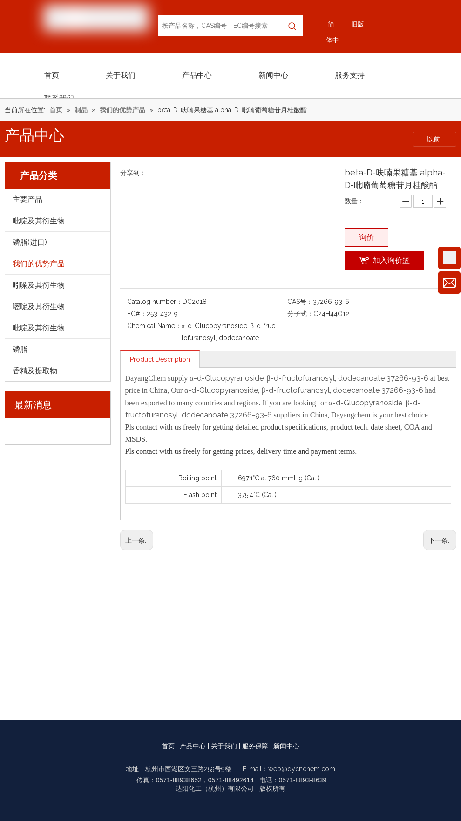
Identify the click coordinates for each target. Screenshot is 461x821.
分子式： (300, 313)
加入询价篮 (391, 260)
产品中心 (193, 746)
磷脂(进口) (30, 242)
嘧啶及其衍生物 (39, 306)
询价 (366, 237)
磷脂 (20, 349)
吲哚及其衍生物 (39, 285)
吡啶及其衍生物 (39, 220)
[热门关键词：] (292, 25)
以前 (434, 139)
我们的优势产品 (39, 263)
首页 (168, 746)
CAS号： (300, 301)
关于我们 (224, 746)
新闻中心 (286, 746)
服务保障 (255, 746)
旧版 (357, 24)
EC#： (137, 313)
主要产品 (27, 199)
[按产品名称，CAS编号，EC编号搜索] (220, 25)
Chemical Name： (154, 326)
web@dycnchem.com (301, 769)
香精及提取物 (35, 370)
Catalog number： (155, 301)
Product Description (160, 359)
